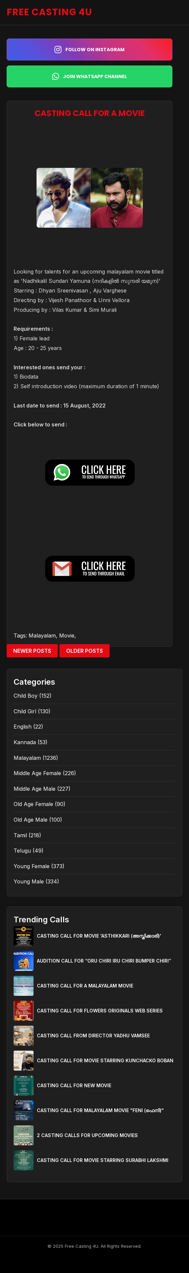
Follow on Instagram (89, 50)
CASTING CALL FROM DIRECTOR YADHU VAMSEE (93, 1035)
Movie (66, 635)
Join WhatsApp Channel (89, 76)
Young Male (29, 881)
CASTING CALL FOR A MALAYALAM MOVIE (85, 985)
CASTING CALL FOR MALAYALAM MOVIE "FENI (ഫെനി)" (100, 1110)
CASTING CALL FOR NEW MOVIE (74, 1085)
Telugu (22, 850)
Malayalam (42, 635)
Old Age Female (33, 804)
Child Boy (26, 695)
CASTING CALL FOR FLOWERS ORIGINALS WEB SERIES (100, 1010)
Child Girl (25, 711)
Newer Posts (32, 650)
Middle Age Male (34, 788)
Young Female (31, 866)
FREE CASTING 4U (49, 12)
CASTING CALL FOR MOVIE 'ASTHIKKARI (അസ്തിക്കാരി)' (99, 936)
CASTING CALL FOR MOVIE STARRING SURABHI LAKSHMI (102, 1160)
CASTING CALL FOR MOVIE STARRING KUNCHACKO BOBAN (105, 1060)
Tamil (20, 835)
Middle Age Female (37, 773)
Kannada (25, 742)
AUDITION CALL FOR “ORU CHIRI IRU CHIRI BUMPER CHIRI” (104, 961)
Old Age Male (30, 819)
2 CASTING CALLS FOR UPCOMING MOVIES (87, 1135)
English (23, 726)
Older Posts (84, 650)
